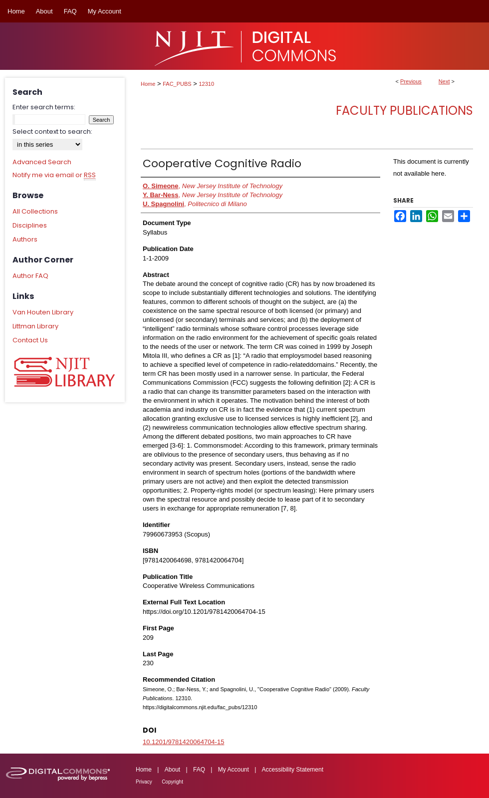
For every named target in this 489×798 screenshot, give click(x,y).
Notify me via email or (54, 175)
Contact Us (30, 340)
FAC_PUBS (177, 84)
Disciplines (29, 225)
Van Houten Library (42, 312)
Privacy (144, 782)
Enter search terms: (43, 107)
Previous (411, 81)
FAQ (199, 769)
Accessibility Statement (292, 769)
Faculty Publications (404, 110)
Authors (24, 239)
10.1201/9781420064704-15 (183, 742)
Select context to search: (52, 131)
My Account (233, 769)
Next (444, 81)
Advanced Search (41, 162)
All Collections (35, 211)
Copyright (172, 782)
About (172, 769)
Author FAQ (30, 275)
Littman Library (35, 326)
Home (148, 84)
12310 (207, 84)
